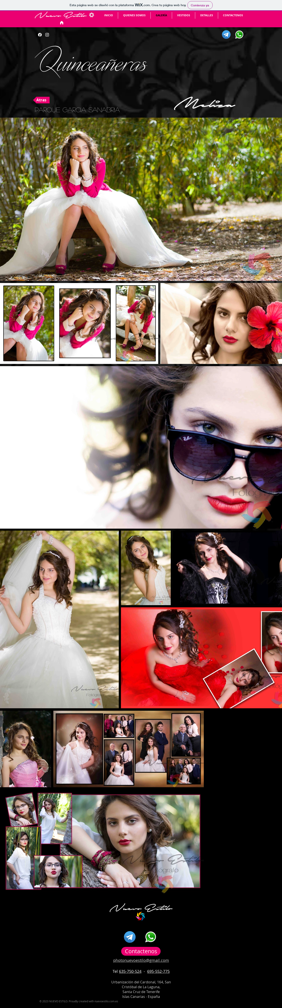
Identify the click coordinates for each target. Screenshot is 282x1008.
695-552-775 (158, 971)
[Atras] (41, 100)
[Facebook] (39, 34)
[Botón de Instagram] (47, 34)
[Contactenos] (141, 951)
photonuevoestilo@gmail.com (141, 960)
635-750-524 (130, 971)
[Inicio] (61, 22)
